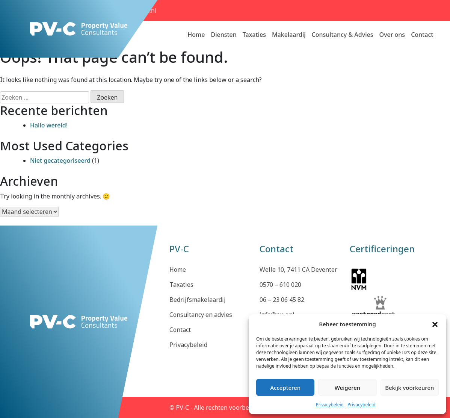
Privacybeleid (330, 404)
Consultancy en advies (200, 314)
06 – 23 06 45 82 (282, 299)
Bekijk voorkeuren (409, 387)
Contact (422, 34)
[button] (435, 324)
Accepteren (285, 387)
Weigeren (347, 387)
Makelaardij (289, 34)
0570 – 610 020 (280, 284)
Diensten (223, 34)
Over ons (392, 34)
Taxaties (254, 34)
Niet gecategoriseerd (60, 160)
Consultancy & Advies (342, 34)
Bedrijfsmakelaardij (197, 299)
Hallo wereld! (49, 125)
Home (196, 34)
